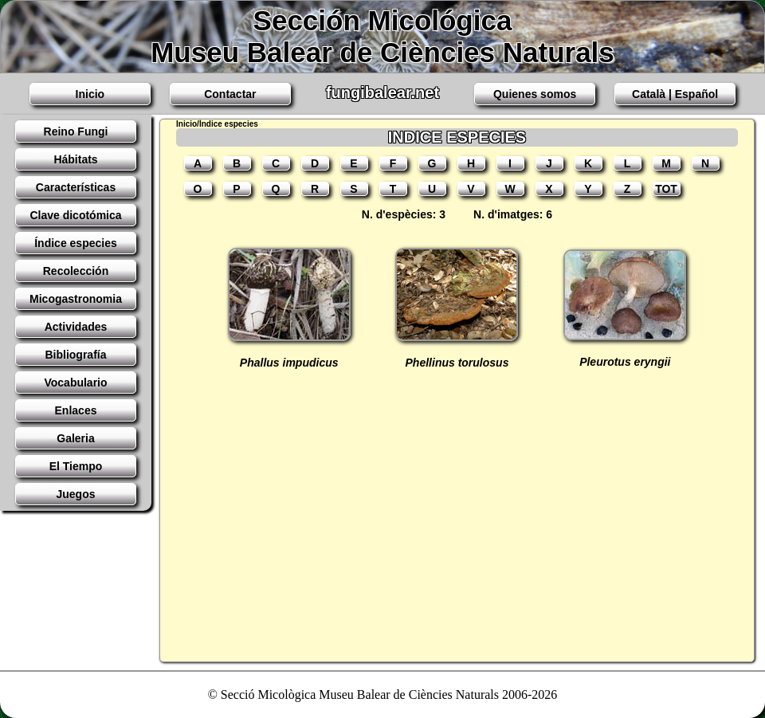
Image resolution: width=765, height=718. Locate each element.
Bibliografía (75, 354)
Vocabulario (75, 382)
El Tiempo (76, 466)
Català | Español (675, 94)
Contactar (230, 94)
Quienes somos (534, 94)
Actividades (76, 326)
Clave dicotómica (75, 215)
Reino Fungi (76, 131)
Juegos (75, 494)
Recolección (75, 271)
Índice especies (75, 243)
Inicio (90, 94)
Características (76, 187)
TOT (666, 188)
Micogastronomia (75, 298)
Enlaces (76, 410)
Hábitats (75, 159)
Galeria (75, 438)
